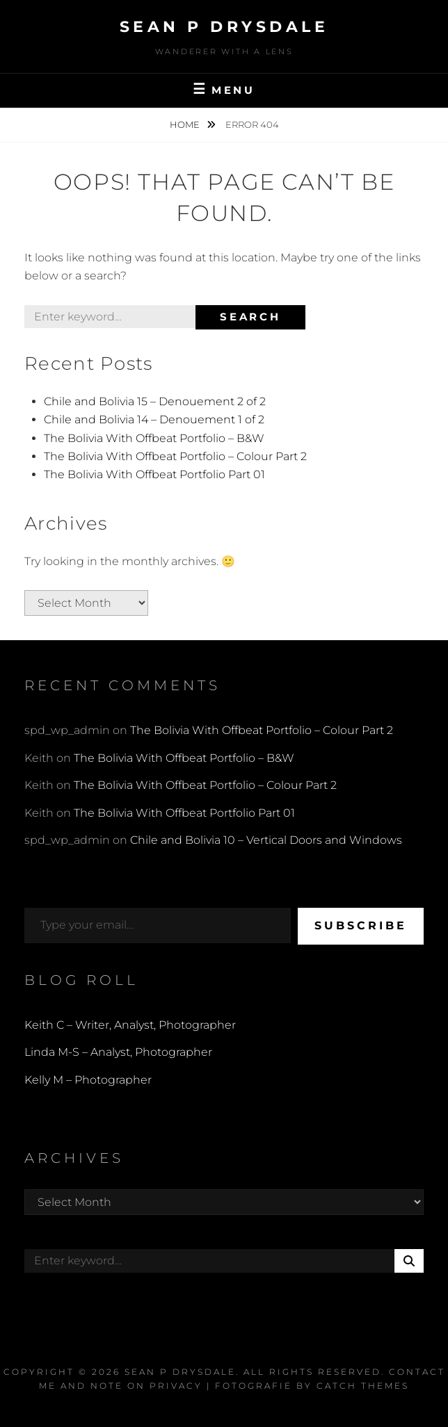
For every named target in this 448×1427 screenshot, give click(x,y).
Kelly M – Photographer (88, 1079)
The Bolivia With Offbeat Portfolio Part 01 (154, 474)
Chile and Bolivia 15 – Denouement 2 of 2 (155, 401)
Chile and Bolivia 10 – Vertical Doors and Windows (266, 840)
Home (186, 124)
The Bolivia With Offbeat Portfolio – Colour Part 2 (175, 456)
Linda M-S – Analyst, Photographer (118, 1052)
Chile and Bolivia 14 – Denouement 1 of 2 (154, 419)
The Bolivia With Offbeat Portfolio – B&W (154, 438)
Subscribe (360, 925)
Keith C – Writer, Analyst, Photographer (130, 1024)
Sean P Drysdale (224, 26)
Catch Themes (363, 1385)
